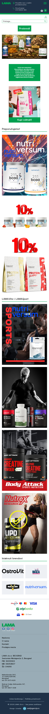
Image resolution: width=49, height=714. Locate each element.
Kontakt (5, 644)
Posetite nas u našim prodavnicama (23, 4)
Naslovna (6, 637)
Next (45, 46)
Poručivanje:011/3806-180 (21, 9)
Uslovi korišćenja (16, 699)
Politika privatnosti (32, 699)
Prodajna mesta (9, 647)
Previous (4, 46)
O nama (5, 641)
